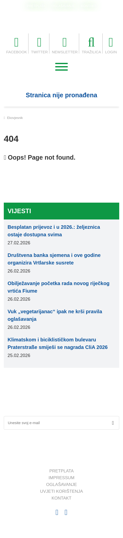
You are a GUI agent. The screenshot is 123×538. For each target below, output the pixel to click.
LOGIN (111, 45)
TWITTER (39, 45)
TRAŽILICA (91, 45)
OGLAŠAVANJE (63, 6)
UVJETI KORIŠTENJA (61, 491)
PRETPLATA (36, 6)
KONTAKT (88, 6)
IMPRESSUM (62, 477)
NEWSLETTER (65, 45)
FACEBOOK (16, 45)
